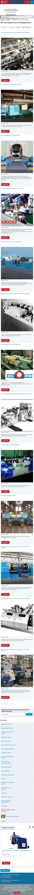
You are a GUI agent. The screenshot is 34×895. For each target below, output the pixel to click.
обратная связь (32, 2)
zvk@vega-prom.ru (11, 14)
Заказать (5, 80)
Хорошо (17, 892)
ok (29, 714)
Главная (3, 19)
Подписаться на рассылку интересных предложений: (15, 710)
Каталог (8, 19)
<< (2, 704)
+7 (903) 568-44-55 (11, 12)
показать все (5, 870)
